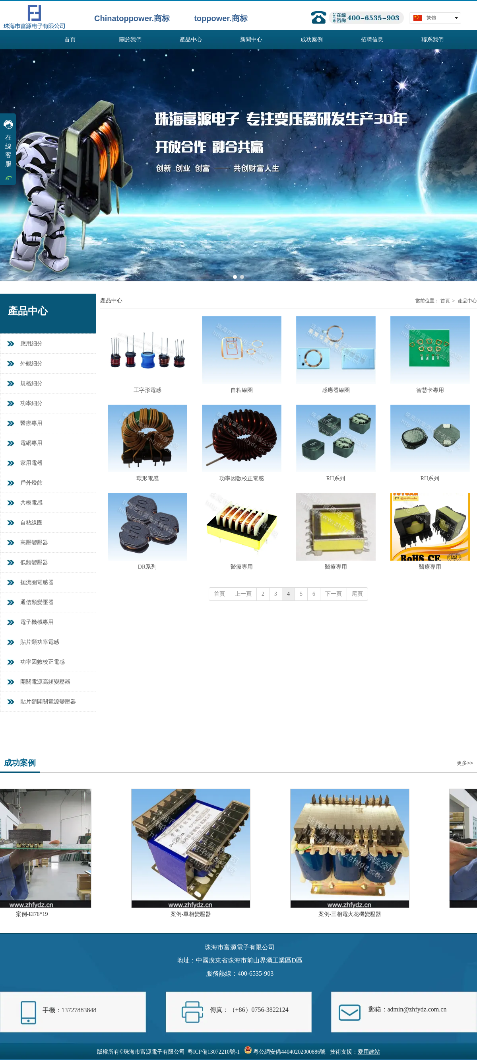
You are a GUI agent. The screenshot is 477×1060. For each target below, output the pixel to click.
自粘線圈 (242, 390)
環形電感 (147, 478)
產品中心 (467, 301)
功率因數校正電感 (241, 478)
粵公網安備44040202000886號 (289, 1052)
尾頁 (357, 594)
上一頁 (243, 594)
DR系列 (147, 567)
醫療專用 (242, 567)
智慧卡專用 (430, 390)
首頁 (445, 301)
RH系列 (335, 478)
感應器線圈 (336, 390)
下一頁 (333, 594)
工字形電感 (147, 390)
